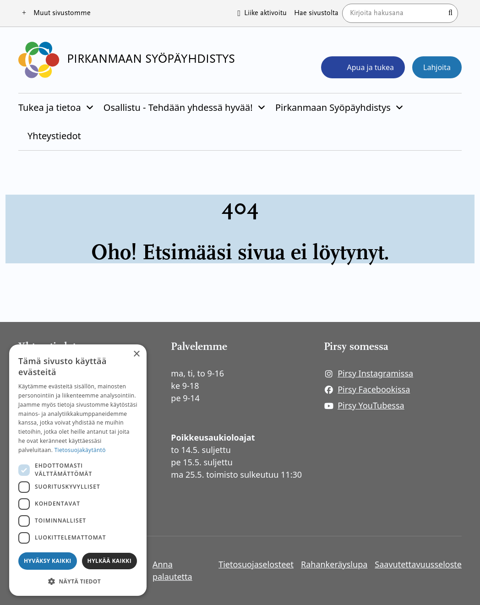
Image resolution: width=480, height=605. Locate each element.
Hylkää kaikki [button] (109, 561)
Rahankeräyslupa (334, 564)
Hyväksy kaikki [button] (47, 561)
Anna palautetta (172, 570)
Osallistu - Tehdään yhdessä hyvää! (178, 107)
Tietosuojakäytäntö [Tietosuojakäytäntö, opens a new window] (80, 450)
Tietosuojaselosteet (256, 564)
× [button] (136, 354)
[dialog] (78, 470)
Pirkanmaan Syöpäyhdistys (333, 107)
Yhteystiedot (54, 136)
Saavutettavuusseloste (418, 564)
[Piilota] (88, 107)
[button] (77, 581)
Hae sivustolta (316, 13)
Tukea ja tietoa (49, 107)
